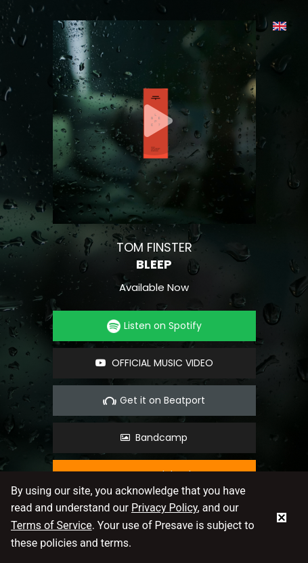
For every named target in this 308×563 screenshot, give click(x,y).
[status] (281, 517)
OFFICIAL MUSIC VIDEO (154, 363)
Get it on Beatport (154, 400)
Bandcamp (154, 437)
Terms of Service (51, 525)
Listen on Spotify (154, 326)
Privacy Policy (164, 507)
